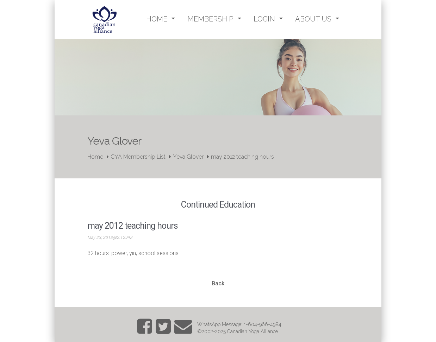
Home (95, 156)
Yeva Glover (188, 156)
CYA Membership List (138, 156)
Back (218, 283)
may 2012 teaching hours (242, 156)
